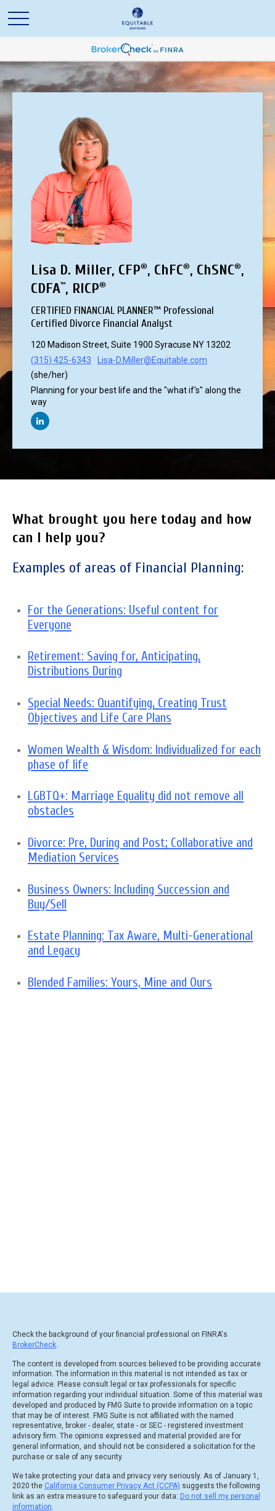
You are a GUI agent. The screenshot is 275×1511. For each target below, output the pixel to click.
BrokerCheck (34, 1345)
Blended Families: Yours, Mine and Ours (120, 982)
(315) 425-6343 (61, 360)
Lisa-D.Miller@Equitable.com (152, 360)
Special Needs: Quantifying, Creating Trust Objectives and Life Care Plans (127, 710)
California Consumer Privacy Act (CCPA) (112, 1485)
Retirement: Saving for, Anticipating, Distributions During (114, 663)
